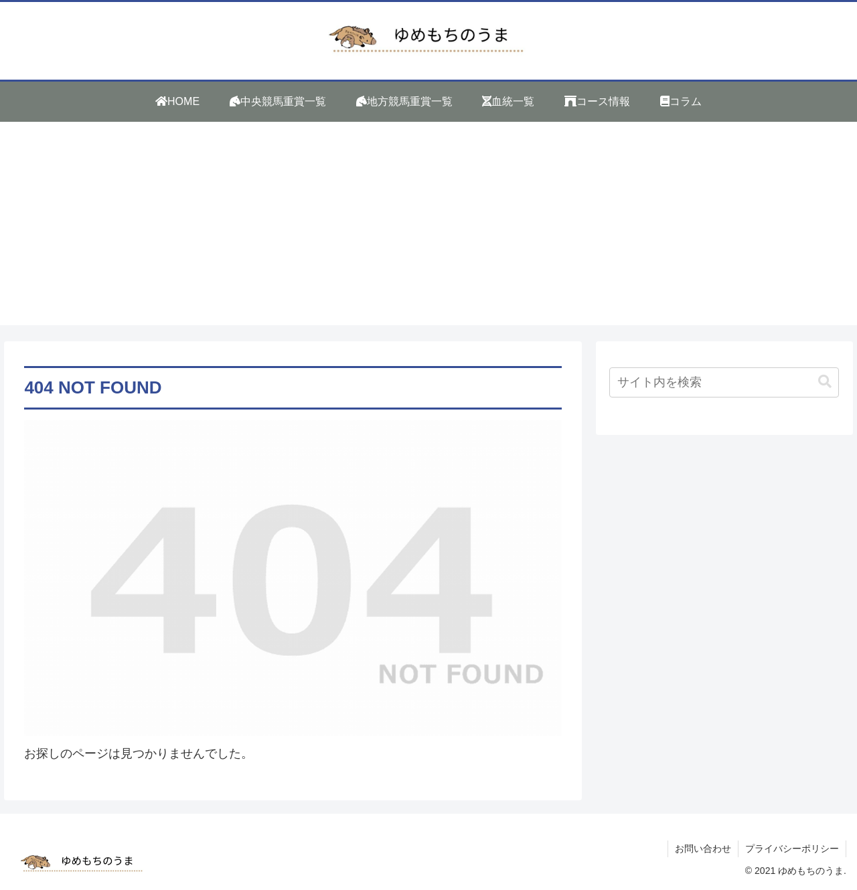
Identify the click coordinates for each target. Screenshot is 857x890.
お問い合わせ (703, 848)
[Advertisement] (428, 231)
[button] (825, 381)
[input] (724, 382)
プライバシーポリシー (792, 848)
